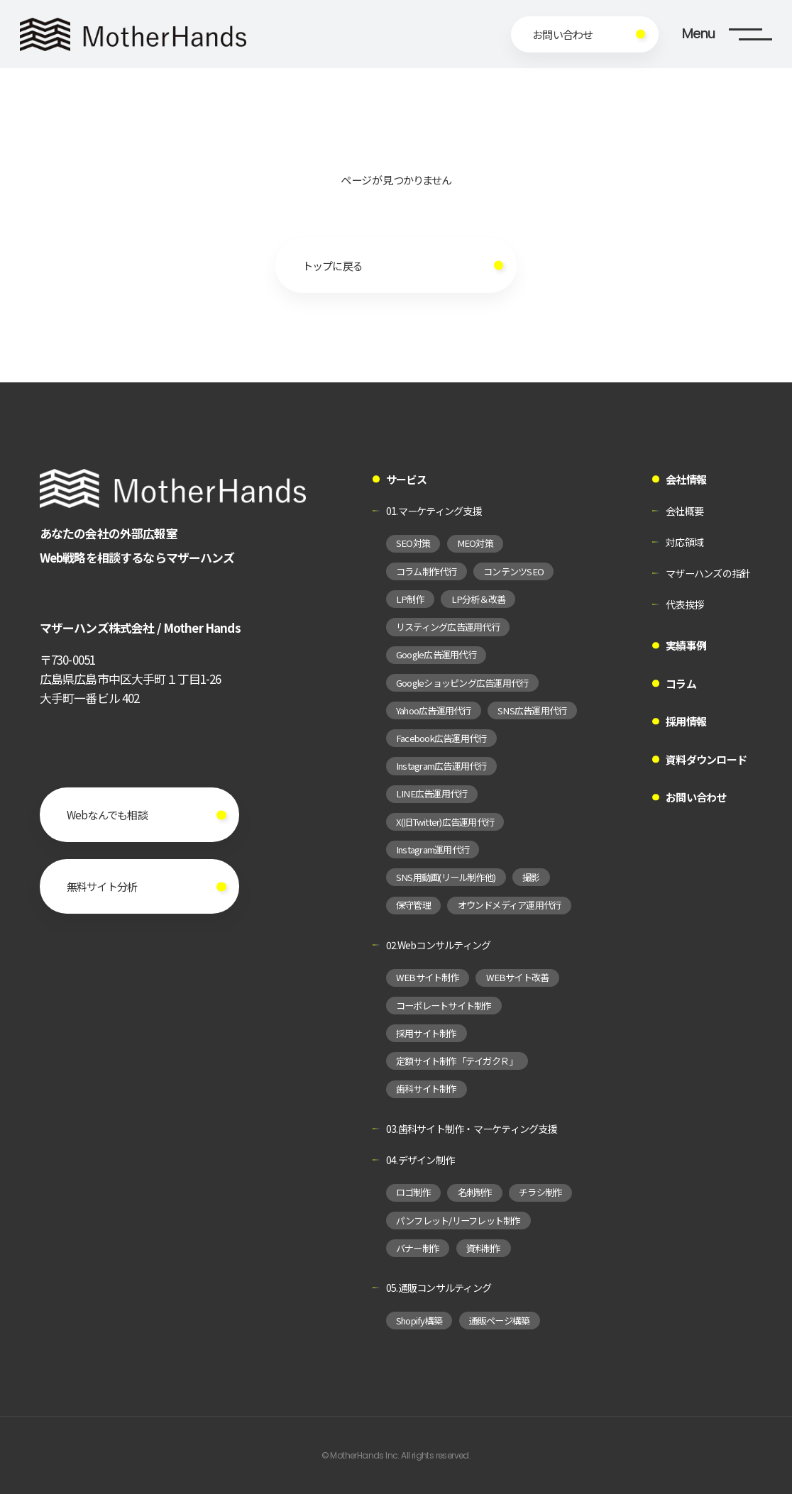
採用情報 (686, 721)
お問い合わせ (696, 797)
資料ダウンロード (706, 759)
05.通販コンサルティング (438, 1287)
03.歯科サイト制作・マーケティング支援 (471, 1129)
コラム (681, 683)
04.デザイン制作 (420, 1160)
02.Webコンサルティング (438, 945)
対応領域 (684, 542)
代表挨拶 (684, 604)
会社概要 (684, 511)
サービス (406, 479)
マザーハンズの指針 (708, 573)
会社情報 (686, 479)
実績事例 (686, 645)
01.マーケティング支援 (434, 511)
